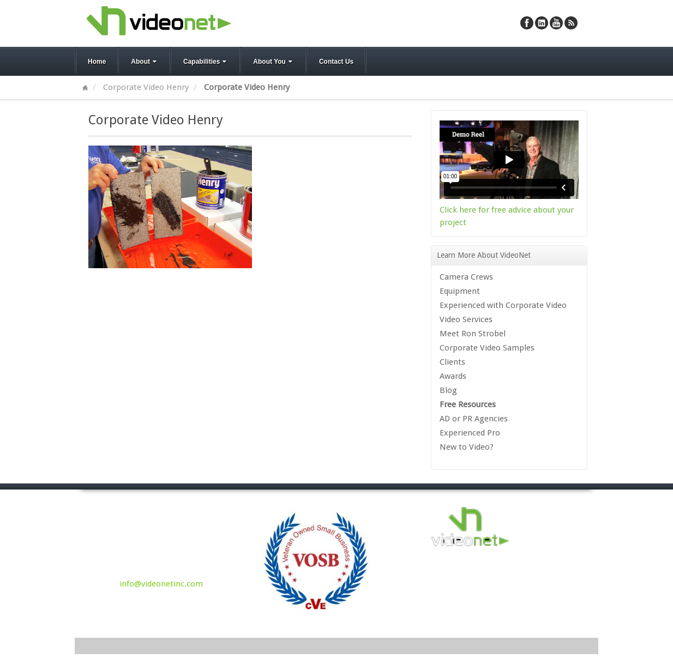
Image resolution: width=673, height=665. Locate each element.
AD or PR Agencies (474, 419)
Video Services (466, 319)
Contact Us (336, 61)
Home (97, 61)
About (145, 61)
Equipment (460, 291)
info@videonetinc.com (161, 584)
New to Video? (467, 447)
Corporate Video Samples (487, 348)
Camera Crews (466, 277)
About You (274, 61)
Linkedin (541, 22)
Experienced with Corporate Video (503, 305)
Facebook (526, 22)
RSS (571, 22)
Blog (448, 390)
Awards (453, 376)
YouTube (556, 22)
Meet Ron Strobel (473, 333)
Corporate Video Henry (146, 87)
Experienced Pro (470, 433)
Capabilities (206, 61)
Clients (452, 362)
